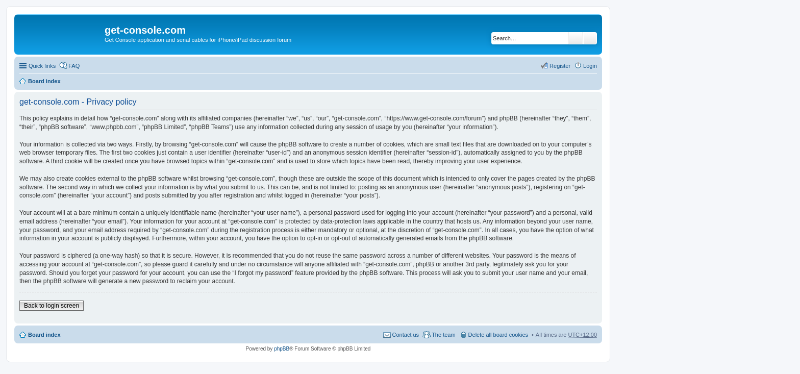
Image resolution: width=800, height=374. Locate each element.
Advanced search (590, 38)
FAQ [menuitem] (74, 66)
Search (575, 38)
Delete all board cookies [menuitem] (498, 335)
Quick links (42, 66)
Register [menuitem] (559, 66)
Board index (44, 81)
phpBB (281, 349)
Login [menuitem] (590, 66)
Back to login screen (51, 305)
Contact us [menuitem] (405, 335)
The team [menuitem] (443, 335)
